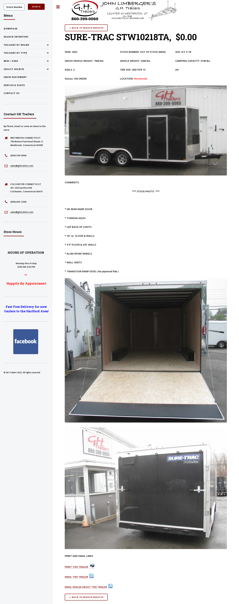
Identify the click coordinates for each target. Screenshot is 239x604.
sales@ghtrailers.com (21, 165)
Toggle (58, 7)
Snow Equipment (15, 77)
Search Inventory (16, 37)
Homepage (10, 28)
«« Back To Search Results (86, 28)
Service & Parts (14, 85)
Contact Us (12, 93)
